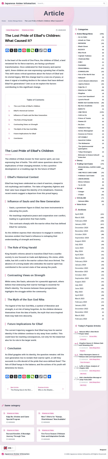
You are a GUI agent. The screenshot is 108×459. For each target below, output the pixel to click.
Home (4, 21)
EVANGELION (90, 71)
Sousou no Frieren (90, 134)
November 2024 (81, 231)
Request (103, 450)
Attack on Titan (90, 40)
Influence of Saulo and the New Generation (30, 115)
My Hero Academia (90, 106)
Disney (89, 160)
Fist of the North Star (90, 74)
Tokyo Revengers (90, 152)
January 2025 (80, 224)
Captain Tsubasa (90, 56)
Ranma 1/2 (90, 121)
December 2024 (81, 228)
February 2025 (81, 221)
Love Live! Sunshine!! (90, 96)
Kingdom (90, 93)
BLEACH (90, 49)
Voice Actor (89, 204)
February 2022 (81, 319)
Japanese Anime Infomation (18, 3)
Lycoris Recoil (90, 99)
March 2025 (79, 217)
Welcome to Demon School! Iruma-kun (90, 156)
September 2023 (82, 278)
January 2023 (80, 305)
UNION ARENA (90, 179)
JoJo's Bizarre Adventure (90, 81)
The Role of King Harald (23, 120)
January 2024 (80, 265)
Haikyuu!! (90, 78)
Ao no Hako (90, 37)
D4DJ (90, 62)
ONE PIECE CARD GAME (90, 173)
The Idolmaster (90, 143)
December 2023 (81, 268)
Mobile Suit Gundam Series (90, 103)
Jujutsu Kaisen (90, 84)
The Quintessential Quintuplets (90, 148)
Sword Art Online (90, 140)
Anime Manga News (15, 21)
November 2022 (81, 312)
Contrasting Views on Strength (26, 124)
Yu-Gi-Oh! (90, 185)
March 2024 (79, 258)
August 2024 (80, 241)
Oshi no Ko (90, 115)
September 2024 (82, 238)
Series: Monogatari (90, 131)
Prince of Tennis (90, 118)
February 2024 (81, 261)
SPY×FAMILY (90, 137)
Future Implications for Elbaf (25, 133)
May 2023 (79, 292)
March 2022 (79, 315)
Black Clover (90, 46)
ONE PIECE (90, 112)
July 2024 (79, 244)
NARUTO (90, 109)
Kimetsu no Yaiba (28, 30)
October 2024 (80, 234)
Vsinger (90, 192)
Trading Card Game (89, 164)
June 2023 (79, 288)
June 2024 (79, 248)
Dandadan (90, 65)
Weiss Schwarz (90, 182)
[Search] (104, 3)
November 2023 (81, 271)
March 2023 (79, 298)
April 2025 (79, 214)
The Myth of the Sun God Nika (25, 129)
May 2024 (79, 251)
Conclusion (18, 138)
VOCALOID (89, 198)
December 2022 (81, 309)
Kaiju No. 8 (90, 87)
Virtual (89, 188)
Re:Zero (90, 125)
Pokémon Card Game (90, 176)
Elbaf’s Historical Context (24, 111)
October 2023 (80, 275)
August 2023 (80, 282)
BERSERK (90, 43)
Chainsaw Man (90, 59)
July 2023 (79, 285)
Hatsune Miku (90, 201)
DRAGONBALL (90, 68)
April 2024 (79, 255)
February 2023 (81, 302)
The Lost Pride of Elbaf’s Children (27, 106)
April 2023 (79, 295)
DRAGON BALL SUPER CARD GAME (90, 168)
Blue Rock (90, 53)
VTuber (90, 195)
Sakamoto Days (90, 128)
